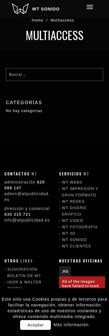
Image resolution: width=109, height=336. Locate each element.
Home (37, 20)
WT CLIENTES (76, 240)
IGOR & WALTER (25, 276)
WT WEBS (72, 176)
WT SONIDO (46, 8)
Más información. (71, 324)
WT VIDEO (72, 214)
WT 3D (68, 227)
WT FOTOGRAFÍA (80, 221)
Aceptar (35, 324)
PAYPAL (16, 282)
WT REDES (73, 195)
